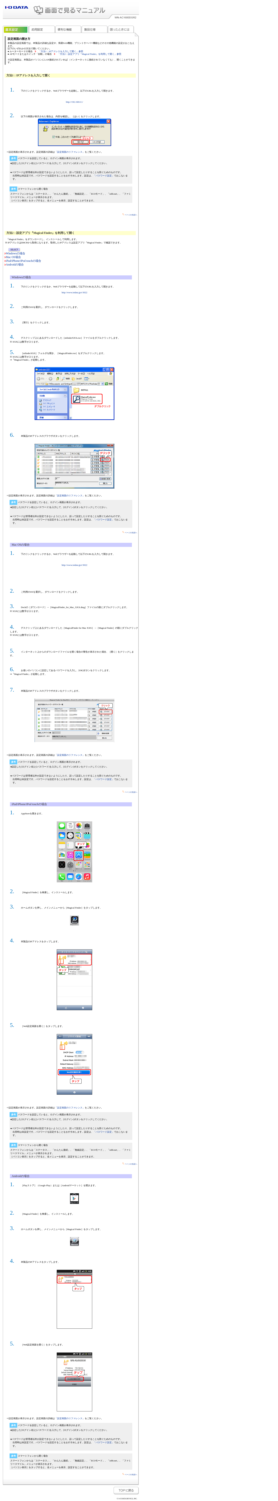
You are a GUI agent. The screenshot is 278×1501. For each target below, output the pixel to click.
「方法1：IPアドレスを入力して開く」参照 (60, 51)
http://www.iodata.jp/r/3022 (74, 292)
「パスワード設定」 (103, 175)
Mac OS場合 (13, 257)
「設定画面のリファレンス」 (70, 152)
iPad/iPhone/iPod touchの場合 (23, 260)
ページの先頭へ (129, 215)
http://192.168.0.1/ (74, 102)
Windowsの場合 (15, 253)
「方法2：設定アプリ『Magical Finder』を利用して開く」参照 (89, 54)
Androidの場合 (15, 264)
